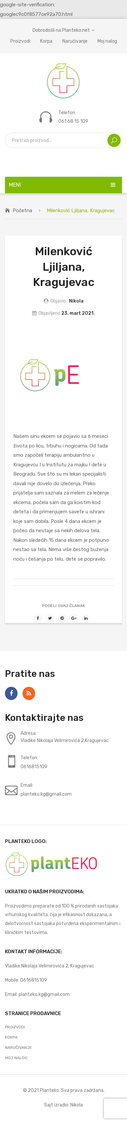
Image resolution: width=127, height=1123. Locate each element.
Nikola (76, 301)
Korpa (46, 41)
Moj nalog (107, 41)
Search (114, 140)
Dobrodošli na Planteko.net (61, 30)
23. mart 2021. (78, 313)
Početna (22, 210)
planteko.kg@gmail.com (44, 994)
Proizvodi (20, 41)
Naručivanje (75, 41)
